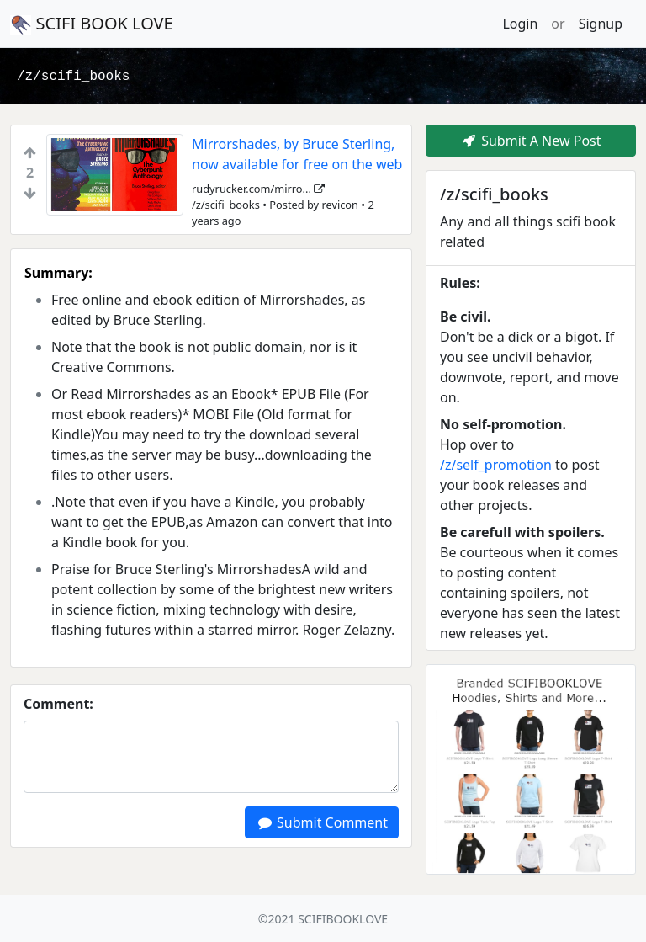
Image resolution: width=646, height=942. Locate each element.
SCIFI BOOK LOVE (91, 23)
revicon (339, 204)
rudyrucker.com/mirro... (258, 188)
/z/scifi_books (73, 76)
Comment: (58, 704)
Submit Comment (322, 822)
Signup (600, 23)
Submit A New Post (530, 140)
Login (519, 23)
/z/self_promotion (496, 464)
